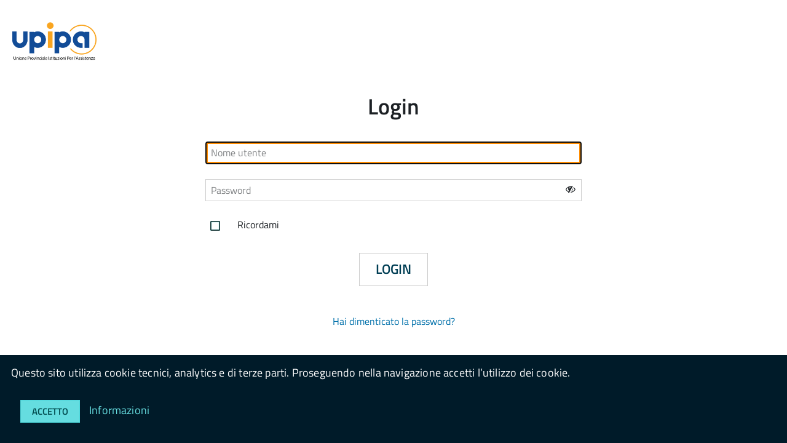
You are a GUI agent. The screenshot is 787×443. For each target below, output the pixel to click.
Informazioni (119, 410)
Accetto (50, 411)
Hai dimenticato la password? (394, 321)
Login (393, 268)
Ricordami (242, 226)
